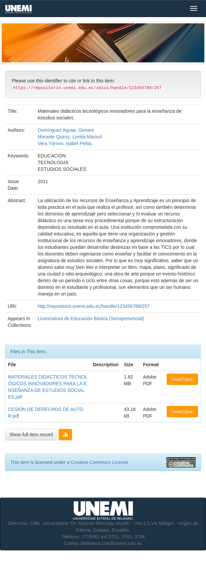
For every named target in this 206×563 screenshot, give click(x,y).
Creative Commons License (99, 462)
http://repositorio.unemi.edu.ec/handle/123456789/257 (93, 306)
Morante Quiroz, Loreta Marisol (70, 136)
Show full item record (31, 434)
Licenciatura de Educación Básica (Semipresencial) (91, 318)
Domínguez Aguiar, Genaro (66, 130)
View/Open (182, 379)
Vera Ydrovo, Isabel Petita (65, 143)
